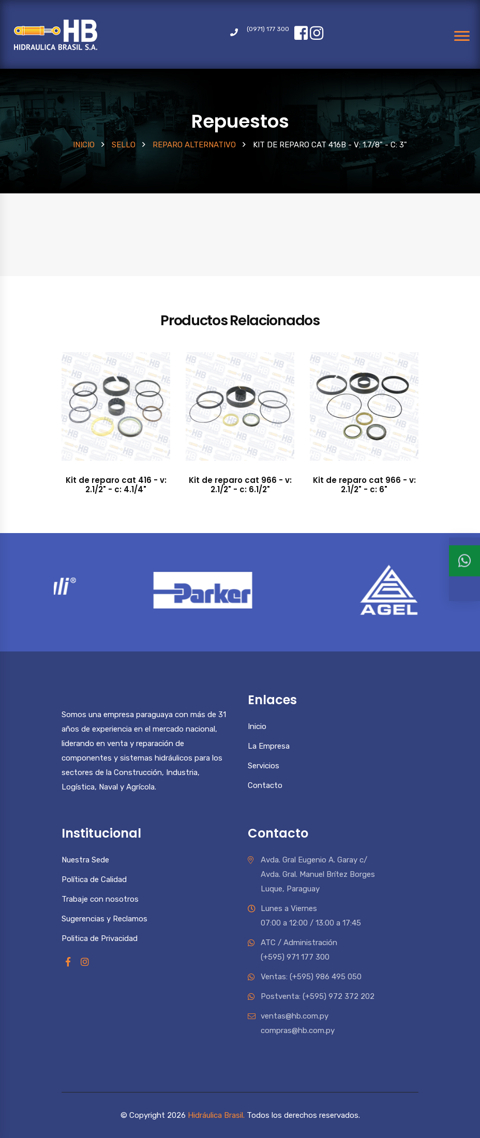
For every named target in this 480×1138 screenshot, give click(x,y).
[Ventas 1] (464, 574)
